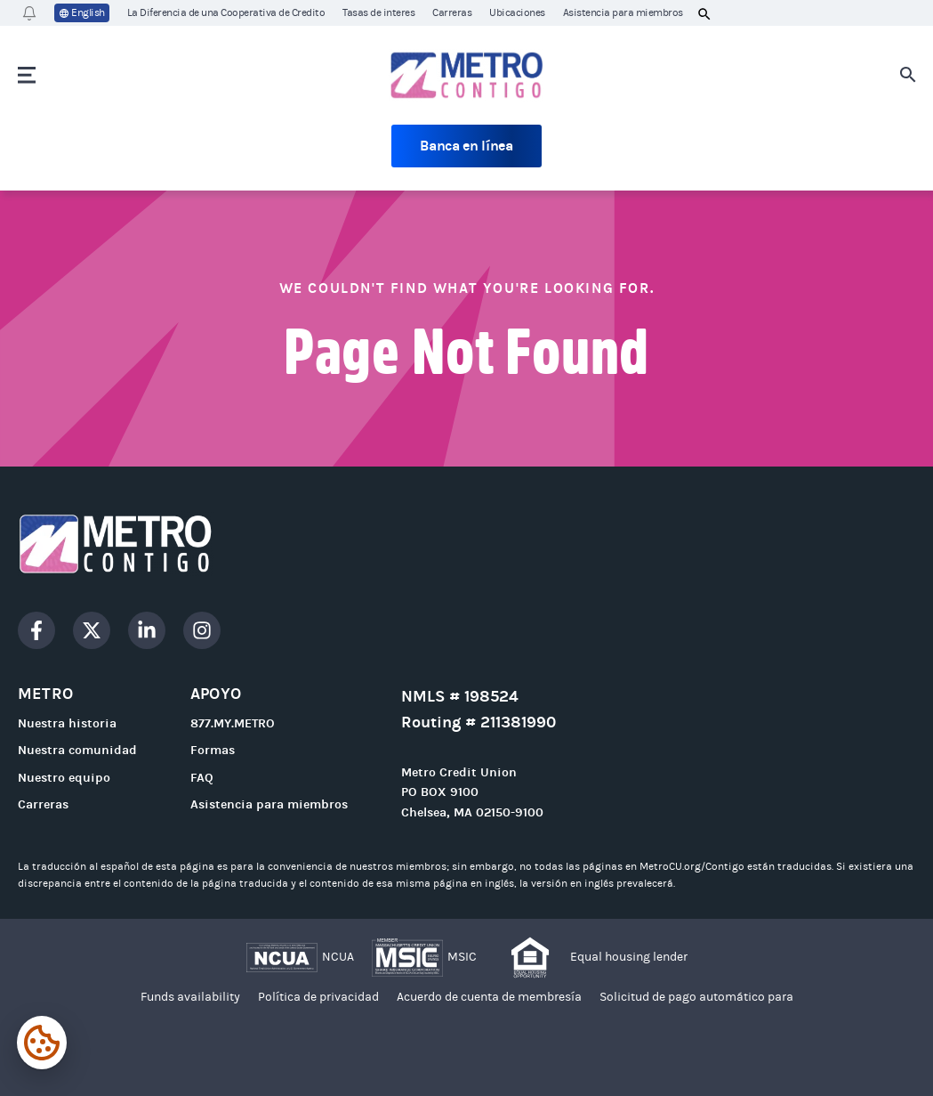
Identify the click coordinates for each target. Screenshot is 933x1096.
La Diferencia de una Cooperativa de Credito (226, 12)
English (82, 13)
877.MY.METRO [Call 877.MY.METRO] (232, 723)
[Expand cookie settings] (42, 1042)
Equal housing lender (629, 957)
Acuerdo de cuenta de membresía (489, 997)
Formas (212, 750)
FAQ (201, 777)
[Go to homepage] (466, 75)
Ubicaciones (517, 12)
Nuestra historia (67, 723)
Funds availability (190, 997)
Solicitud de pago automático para (696, 997)
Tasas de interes (378, 12)
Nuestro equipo (64, 777)
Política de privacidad (318, 997)
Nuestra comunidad (77, 750)
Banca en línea (466, 145)
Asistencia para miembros (623, 12)
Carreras (451, 12)
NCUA (338, 957)
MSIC (462, 957)
